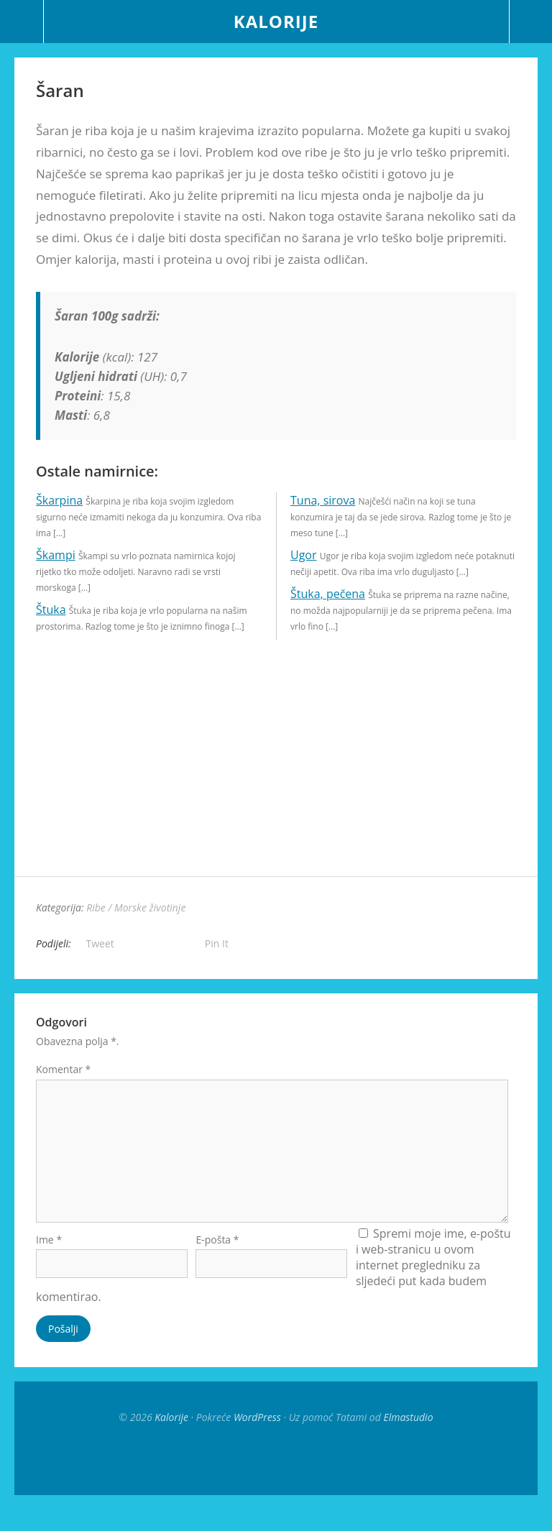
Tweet (100, 943)
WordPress (257, 1438)
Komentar (63, 1069)
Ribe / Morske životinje (135, 907)
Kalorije (276, 21)
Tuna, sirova (322, 500)
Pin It (217, 943)
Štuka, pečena (327, 594)
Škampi (55, 555)
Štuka (51, 609)
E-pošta (217, 1261)
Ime (49, 1261)
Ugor (303, 555)
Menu (22, 21)
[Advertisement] (276, 775)
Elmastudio (408, 1438)
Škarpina (59, 500)
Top (276, 1480)
